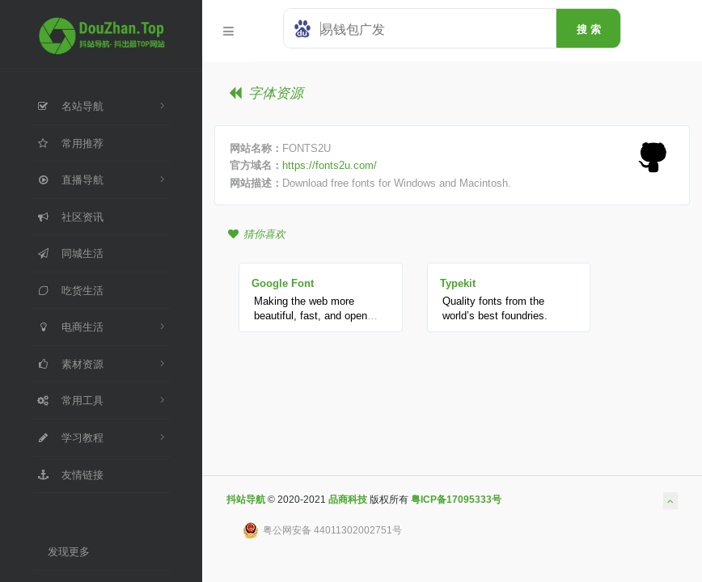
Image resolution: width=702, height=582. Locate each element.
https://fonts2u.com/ (329, 164)
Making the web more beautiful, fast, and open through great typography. (313, 315)
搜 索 (589, 29)
